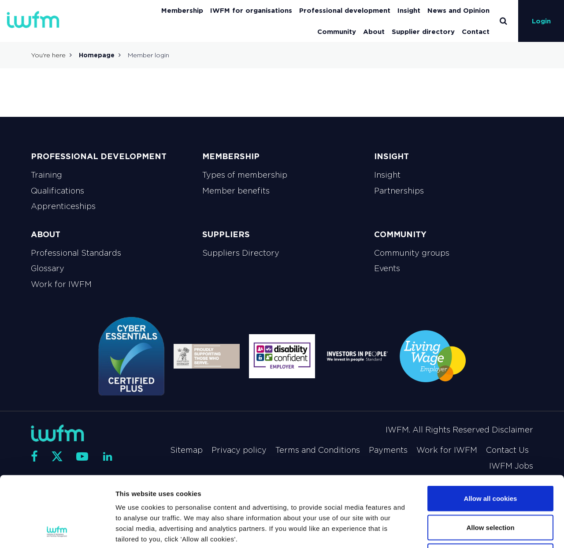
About (374, 31)
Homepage (97, 55)
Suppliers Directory (240, 253)
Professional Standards (76, 253)
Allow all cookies (490, 432)
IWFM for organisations (251, 10)
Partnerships (399, 190)
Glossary (47, 268)
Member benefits (236, 190)
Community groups (411, 253)
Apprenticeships (63, 206)
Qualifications (57, 190)
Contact (476, 31)
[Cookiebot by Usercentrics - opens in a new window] (57, 530)
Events (387, 268)
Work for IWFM (61, 284)
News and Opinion (458, 10)
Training (46, 175)
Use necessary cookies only (490, 490)
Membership (182, 10)
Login (541, 21)
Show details (462, 530)
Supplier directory (423, 31)
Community (336, 31)
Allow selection (490, 461)
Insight (408, 10)
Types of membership (244, 175)
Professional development (344, 10)
